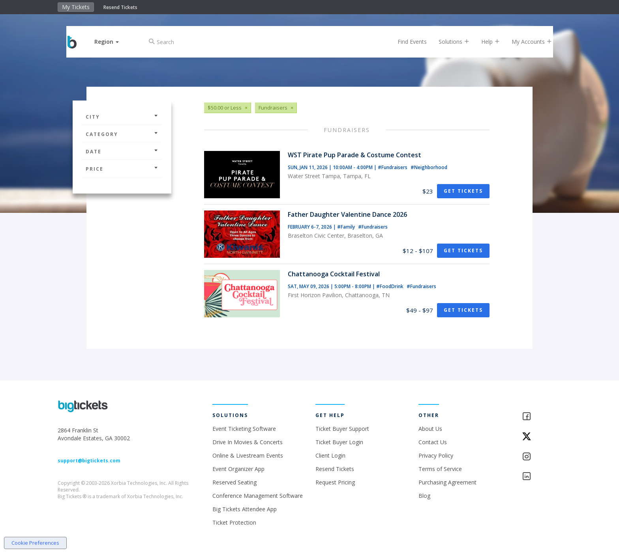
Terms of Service (440, 469)
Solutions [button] (447, 41)
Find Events (405, 41)
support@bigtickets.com (89, 460)
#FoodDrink (390, 286)
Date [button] (122, 151)
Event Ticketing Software (244, 428)
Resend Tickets (120, 7)
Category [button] (122, 134)
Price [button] (122, 169)
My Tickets (76, 7)
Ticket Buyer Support (342, 428)
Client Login (330, 455)
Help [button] (484, 41)
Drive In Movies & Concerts (247, 442)
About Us (430, 428)
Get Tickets (463, 191)
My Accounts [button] (525, 41)
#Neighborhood (429, 167)
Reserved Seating (234, 482)
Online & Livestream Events (247, 455)
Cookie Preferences (35, 542)
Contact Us (432, 442)
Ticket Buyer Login (339, 442)
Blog (424, 495)
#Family (346, 226)
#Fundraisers (393, 167)
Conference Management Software (257, 495)
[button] (113, 41)
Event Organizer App (238, 469)
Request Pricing (335, 482)
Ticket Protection (234, 522)
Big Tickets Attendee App (244, 509)
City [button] (122, 117)
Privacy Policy (435, 455)
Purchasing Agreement (447, 482)
